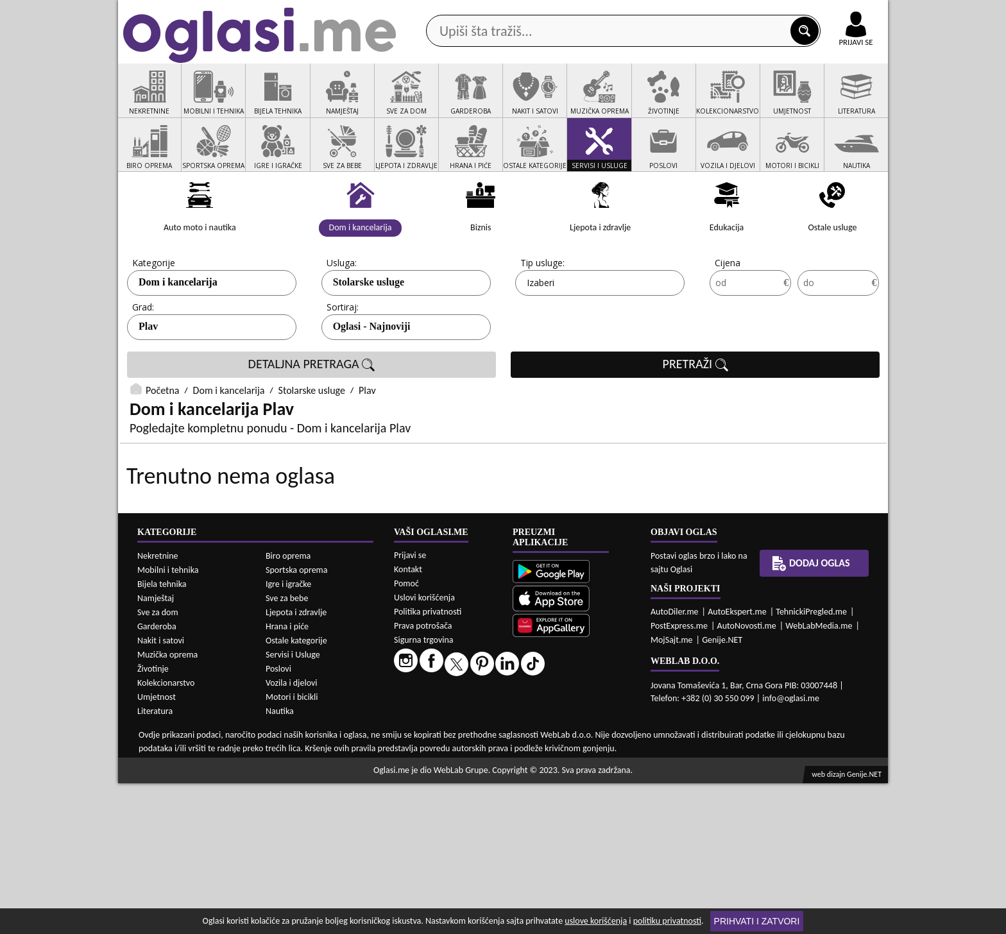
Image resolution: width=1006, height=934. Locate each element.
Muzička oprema (167, 805)
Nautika (280, 861)
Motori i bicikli (292, 847)
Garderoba (156, 777)
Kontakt (739, 12)
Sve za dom (157, 763)
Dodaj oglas (848, 102)
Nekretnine (157, 706)
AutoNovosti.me (746, 776)
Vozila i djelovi (292, 833)
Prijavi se (410, 706)
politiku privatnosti (667, 920)
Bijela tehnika (162, 734)
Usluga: (342, 311)
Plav (148, 374)
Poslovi (278, 819)
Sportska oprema (297, 720)
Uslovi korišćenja (424, 748)
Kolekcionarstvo (165, 833)
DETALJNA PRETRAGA (311, 413)
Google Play (432, 12)
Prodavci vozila (412, 102)
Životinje (153, 819)
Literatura (155, 861)
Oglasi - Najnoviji (372, 374)
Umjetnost (156, 847)
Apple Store (514, 12)
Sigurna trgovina (424, 790)
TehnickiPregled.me (811, 762)
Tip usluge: (542, 311)
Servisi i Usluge (293, 805)
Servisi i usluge (650, 102)
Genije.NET (722, 790)
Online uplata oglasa (829, 13)
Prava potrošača (423, 776)
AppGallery (594, 13)
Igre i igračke (288, 734)
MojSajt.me (672, 790)
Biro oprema (288, 706)
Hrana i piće (287, 777)
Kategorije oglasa (201, 102)
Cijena (727, 311)
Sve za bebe (287, 748)
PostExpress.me (679, 776)
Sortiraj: (343, 356)
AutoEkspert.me (737, 762)
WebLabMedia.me (818, 776)
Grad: (143, 356)
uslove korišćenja (596, 920)
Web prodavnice (309, 102)
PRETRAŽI (695, 413)
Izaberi (540, 331)
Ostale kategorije (296, 791)
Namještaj (155, 748)
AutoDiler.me (675, 762)
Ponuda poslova (752, 102)
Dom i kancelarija (178, 330)
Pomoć (406, 734)
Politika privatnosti (427, 762)
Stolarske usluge (369, 330)
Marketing (670, 13)
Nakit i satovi (160, 791)
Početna (162, 439)
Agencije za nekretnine (532, 102)
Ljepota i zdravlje (296, 763)
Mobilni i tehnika (168, 720)
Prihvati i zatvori (757, 921)
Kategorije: (154, 311)
